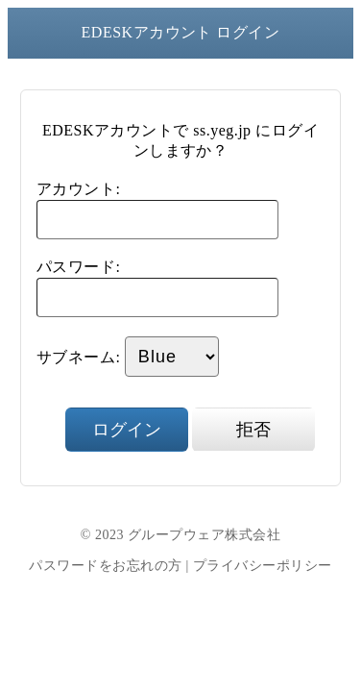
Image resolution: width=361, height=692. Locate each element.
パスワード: (78, 267)
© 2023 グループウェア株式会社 (180, 535)
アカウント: (78, 189)
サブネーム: (78, 357)
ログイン (126, 429)
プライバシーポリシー (262, 565)
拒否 (253, 429)
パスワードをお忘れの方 (105, 565)
